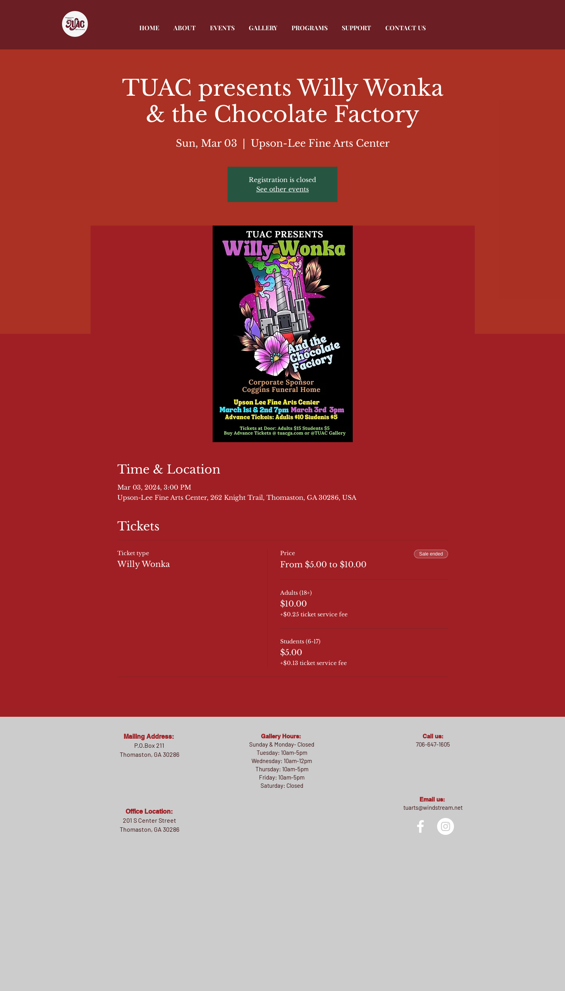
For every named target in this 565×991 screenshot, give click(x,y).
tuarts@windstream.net (433, 807)
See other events (282, 189)
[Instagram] (445, 826)
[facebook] (420, 826)
